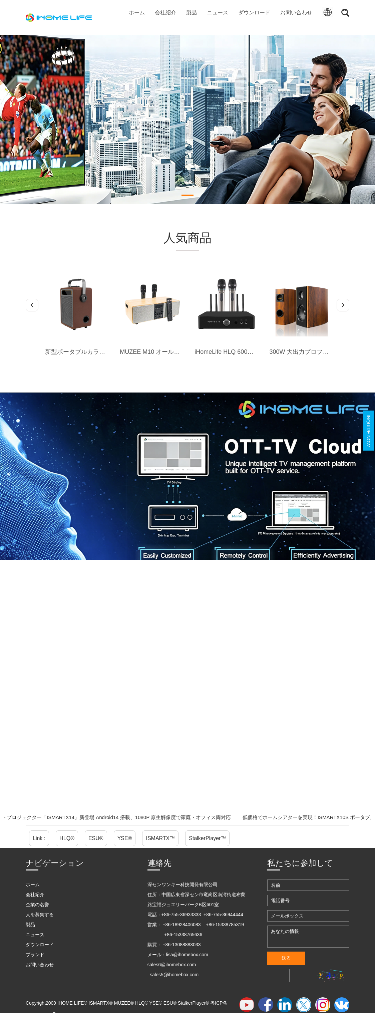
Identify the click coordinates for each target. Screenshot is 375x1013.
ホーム (137, 12)
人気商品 (187, 238)
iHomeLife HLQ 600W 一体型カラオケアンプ (255, 351)
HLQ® (66, 838)
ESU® (95, 838)
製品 (191, 12)
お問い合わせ (296, 12)
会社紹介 (165, 12)
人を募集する (40, 914)
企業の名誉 (37, 904)
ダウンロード (254, 12)
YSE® (124, 838)
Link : (39, 838)
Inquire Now (368, 431)
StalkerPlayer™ (207, 838)
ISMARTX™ (160, 838)
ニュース (217, 12)
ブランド (35, 954)
